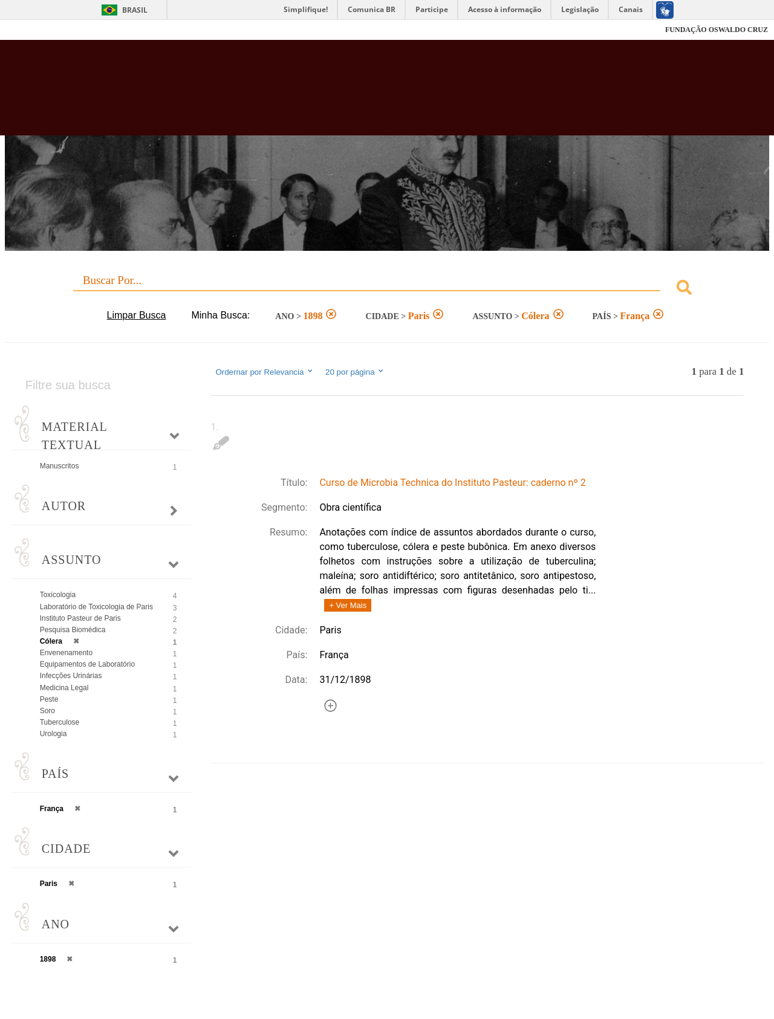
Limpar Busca (136, 315)
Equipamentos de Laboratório (87, 664)
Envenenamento (66, 653)
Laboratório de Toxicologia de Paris (96, 607)
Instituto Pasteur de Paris (80, 618)
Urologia (53, 733)
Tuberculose (60, 722)
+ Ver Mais (347, 605)
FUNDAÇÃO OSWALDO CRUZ (716, 29)
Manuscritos (59, 466)
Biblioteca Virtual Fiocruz (338, 93)
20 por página (355, 372)
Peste (49, 699)
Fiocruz (36, 30)
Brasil (135, 10)
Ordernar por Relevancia (264, 372)
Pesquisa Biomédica (73, 630)
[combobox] (387, 289)
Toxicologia (58, 594)
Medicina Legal (64, 688)
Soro (47, 711)
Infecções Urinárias (71, 675)
